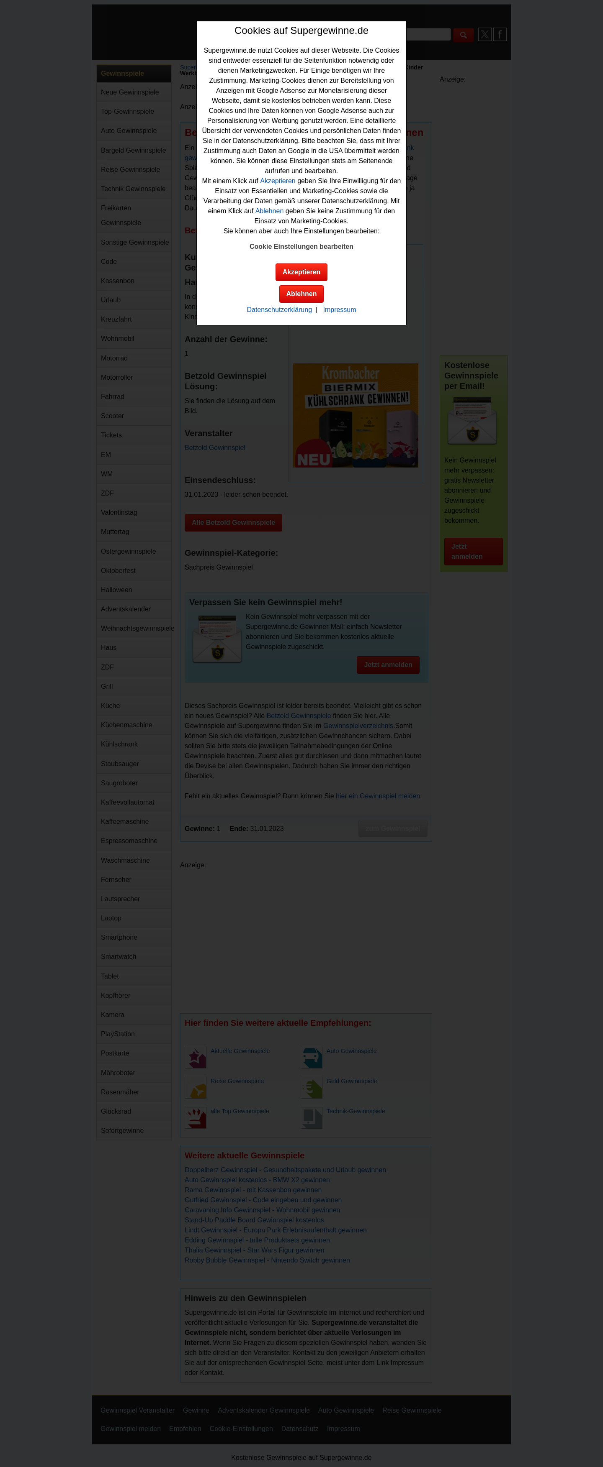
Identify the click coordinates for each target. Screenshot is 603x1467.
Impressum (339, 309)
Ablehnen (269, 211)
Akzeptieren (278, 180)
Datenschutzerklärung (279, 309)
